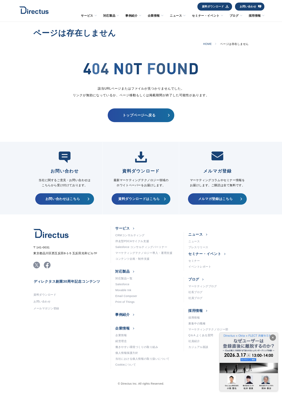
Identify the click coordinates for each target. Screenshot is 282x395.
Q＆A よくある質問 (200, 335)
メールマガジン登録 (46, 308)
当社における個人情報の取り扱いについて (142, 358)
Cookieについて (125, 364)
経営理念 (121, 341)
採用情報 (255, 15)
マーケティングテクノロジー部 (208, 329)
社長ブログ (195, 292)
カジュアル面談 (198, 347)
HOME (207, 43)
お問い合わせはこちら (62, 199)
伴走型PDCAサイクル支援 (132, 241)
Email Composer (126, 296)
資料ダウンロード (213, 6)
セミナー (194, 260)
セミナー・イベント (205, 15)
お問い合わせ (248, 6)
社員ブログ (195, 298)
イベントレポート (199, 266)
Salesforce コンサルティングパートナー (141, 247)
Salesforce (122, 284)
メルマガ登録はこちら (215, 199)
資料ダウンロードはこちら (139, 199)
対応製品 (109, 15)
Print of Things (125, 301)
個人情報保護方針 (126, 352)
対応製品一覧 (123, 278)
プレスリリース (198, 247)
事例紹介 (131, 15)
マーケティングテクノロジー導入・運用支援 (143, 252)
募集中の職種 (196, 323)
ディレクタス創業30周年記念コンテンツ (67, 281)
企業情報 (154, 15)
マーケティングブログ (202, 286)
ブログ (234, 15)
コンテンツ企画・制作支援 (132, 258)
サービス (87, 15)
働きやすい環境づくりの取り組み (136, 347)
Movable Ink (123, 290)
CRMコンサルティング (130, 235)
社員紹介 (194, 341)
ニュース (176, 15)
